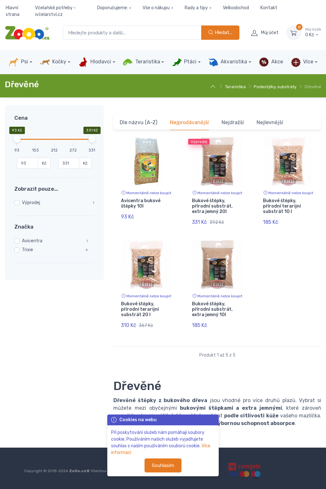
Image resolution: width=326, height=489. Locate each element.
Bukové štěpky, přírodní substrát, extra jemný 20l (212, 206)
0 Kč (313, 32)
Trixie (27, 249)
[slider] (16, 138)
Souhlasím (163, 465)
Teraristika (141, 62)
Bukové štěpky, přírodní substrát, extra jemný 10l (212, 309)
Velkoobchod (236, 8)
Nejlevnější (270, 122)
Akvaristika (227, 62)
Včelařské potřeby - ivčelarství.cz (55, 11)
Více (302, 62)
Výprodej (31, 202)
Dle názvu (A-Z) (138, 122)
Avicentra (32, 241)
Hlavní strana (12, 11)
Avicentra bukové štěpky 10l (140, 203)
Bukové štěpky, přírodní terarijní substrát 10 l (282, 206)
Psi (18, 62)
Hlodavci (94, 62)
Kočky (53, 62)
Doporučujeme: (112, 8)
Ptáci (184, 62)
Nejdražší (233, 122)
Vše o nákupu (156, 8)
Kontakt (268, 8)
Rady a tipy (196, 8)
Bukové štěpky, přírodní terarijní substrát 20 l (140, 309)
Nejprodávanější (189, 122)
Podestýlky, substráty (275, 86)
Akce (271, 62)
